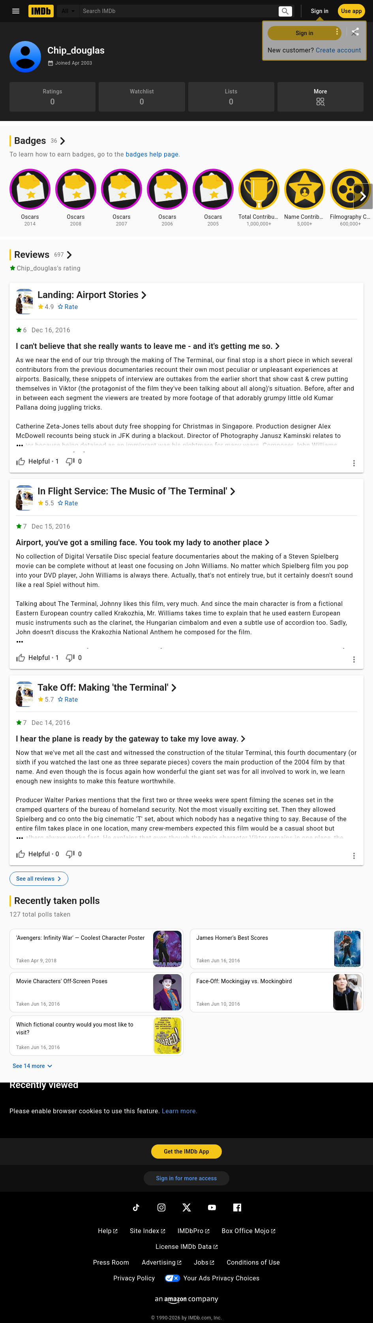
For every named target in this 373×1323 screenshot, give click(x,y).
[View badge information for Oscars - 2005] (213, 198)
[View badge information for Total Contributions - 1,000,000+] (258, 198)
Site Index (147, 1224)
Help (107, 1224)
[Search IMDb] (176, 11)
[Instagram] (161, 1200)
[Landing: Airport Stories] (24, 301)
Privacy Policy (134, 1271)
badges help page (152, 154)
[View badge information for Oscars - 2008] (75, 198)
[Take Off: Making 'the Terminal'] (24, 689)
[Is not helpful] (70, 459)
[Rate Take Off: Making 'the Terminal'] (67, 695)
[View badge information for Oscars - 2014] (30, 198)
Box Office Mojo (248, 1224)
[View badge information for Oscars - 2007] (121, 198)
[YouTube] (211, 1200)
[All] (68, 11)
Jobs (204, 1256)
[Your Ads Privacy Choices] (172, 1272)
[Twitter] (186, 1200)
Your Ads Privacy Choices (222, 1271)
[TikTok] (136, 1200)
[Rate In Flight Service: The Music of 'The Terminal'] (67, 501)
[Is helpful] (20, 459)
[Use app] (351, 11)
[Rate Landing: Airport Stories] (67, 307)
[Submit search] (285, 11)
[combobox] (176, 11)
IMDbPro (193, 1224)
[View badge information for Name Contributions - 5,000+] (304, 198)
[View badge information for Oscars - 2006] (167, 198)
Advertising (161, 1256)
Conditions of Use (253, 1256)
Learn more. (180, 1104)
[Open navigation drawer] (16, 11)
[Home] (41, 11)
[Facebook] (237, 1200)
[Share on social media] (355, 31)
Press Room (111, 1256)
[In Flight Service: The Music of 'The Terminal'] (24, 496)
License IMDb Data (186, 1240)
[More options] (337, 31)
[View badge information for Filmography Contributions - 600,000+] (350, 198)
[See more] (186, 440)
